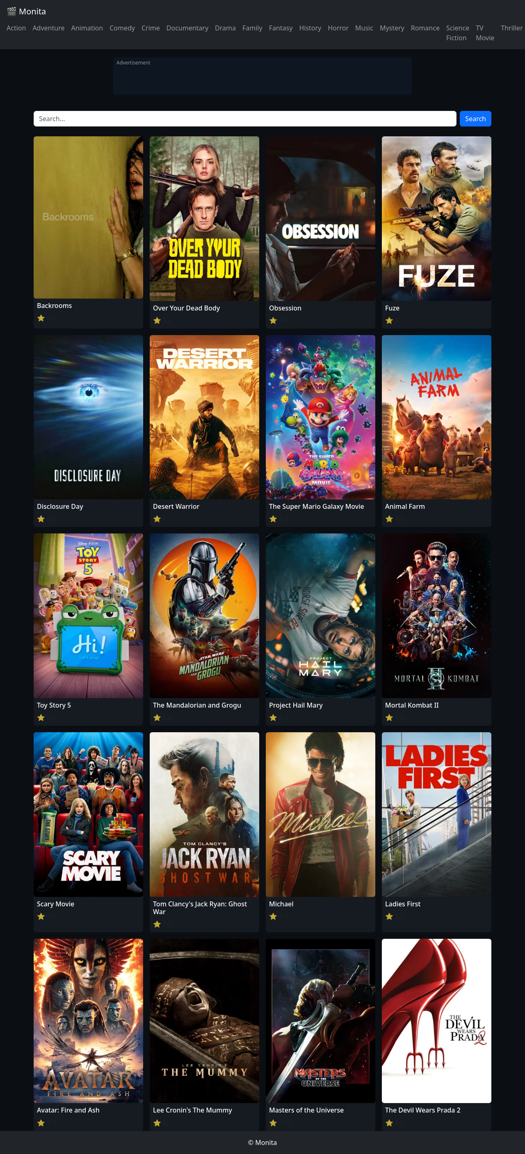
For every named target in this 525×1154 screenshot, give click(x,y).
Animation (87, 27)
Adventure (48, 27)
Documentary (187, 27)
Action (16, 27)
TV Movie (485, 32)
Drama (225, 27)
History (310, 27)
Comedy (122, 27)
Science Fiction (457, 32)
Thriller (512, 27)
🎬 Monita (26, 11)
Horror (338, 27)
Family (252, 27)
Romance (425, 27)
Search (475, 118)
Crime (151, 27)
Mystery (392, 27)
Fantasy (281, 27)
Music (364, 27)
